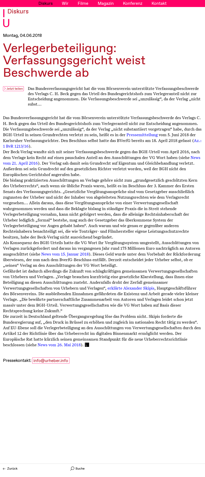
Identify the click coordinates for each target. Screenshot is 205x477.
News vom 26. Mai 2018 (59, 344)
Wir (65, 3)
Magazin (106, 3)
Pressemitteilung (142, 134)
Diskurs (45, 3)
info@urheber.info (50, 361)
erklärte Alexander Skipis (131, 288)
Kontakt (159, 3)
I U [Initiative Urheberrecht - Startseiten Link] (6, 18)
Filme (83, 3)
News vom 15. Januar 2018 (65, 254)
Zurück (10, 469)
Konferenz (132, 3)
